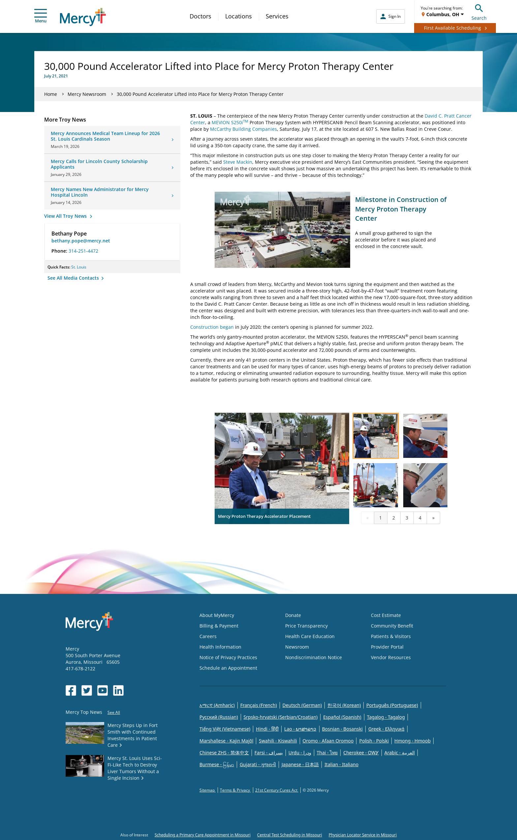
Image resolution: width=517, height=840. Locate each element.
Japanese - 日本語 (300, 764)
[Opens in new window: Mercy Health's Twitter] (86, 690)
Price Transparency (306, 626)
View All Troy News (66, 216)
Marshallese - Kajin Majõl (226, 741)
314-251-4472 (83, 251)
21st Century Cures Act (276, 790)
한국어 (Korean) (344, 705)
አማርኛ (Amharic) (217, 705)
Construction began (212, 327)
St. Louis (78, 267)
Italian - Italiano (341, 764)
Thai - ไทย (327, 752)
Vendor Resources (391, 657)
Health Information (220, 647)
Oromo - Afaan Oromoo (328, 741)
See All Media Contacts (73, 278)
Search (479, 11)
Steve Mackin (237, 162)
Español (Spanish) (342, 717)
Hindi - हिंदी (267, 729)
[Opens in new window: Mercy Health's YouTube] (102, 690)
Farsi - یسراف (269, 752)
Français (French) (258, 705)
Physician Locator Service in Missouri (363, 835)
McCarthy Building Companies (243, 129)
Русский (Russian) (218, 717)
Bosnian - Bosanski (342, 729)
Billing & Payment (218, 626)
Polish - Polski (374, 741)
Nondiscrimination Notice (313, 657)
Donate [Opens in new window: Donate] (293, 615)
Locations (238, 16)
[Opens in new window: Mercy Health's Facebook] (71, 690)
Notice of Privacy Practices (228, 657)
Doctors (200, 16)
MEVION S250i (230, 122)
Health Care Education (310, 636)
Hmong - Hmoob (412, 741)
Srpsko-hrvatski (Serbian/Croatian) (281, 717)
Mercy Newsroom (87, 94)
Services (277, 16)
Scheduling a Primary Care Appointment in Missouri (203, 835)
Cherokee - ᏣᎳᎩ (361, 752)
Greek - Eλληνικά (386, 729)
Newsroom (297, 647)
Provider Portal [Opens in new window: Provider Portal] (387, 647)
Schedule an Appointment (228, 668)
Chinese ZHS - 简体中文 (224, 752)
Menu (40, 16)
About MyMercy (216, 615)
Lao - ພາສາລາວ (300, 729)
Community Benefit (392, 626)
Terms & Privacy (235, 790)
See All (113, 712)
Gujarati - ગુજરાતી (258, 764)
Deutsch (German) (302, 705)
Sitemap (207, 790)
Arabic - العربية (399, 752)
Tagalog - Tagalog (386, 717)
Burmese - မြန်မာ (216, 764)
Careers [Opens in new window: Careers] (208, 636)
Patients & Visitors (391, 636)
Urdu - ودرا (300, 752)
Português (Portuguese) (392, 705)
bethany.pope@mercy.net (80, 241)
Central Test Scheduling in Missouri (289, 835)
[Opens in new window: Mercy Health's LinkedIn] (118, 690)
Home (50, 94)
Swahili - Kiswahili (278, 741)
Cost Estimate (386, 615)
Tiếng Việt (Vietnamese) (224, 729)
